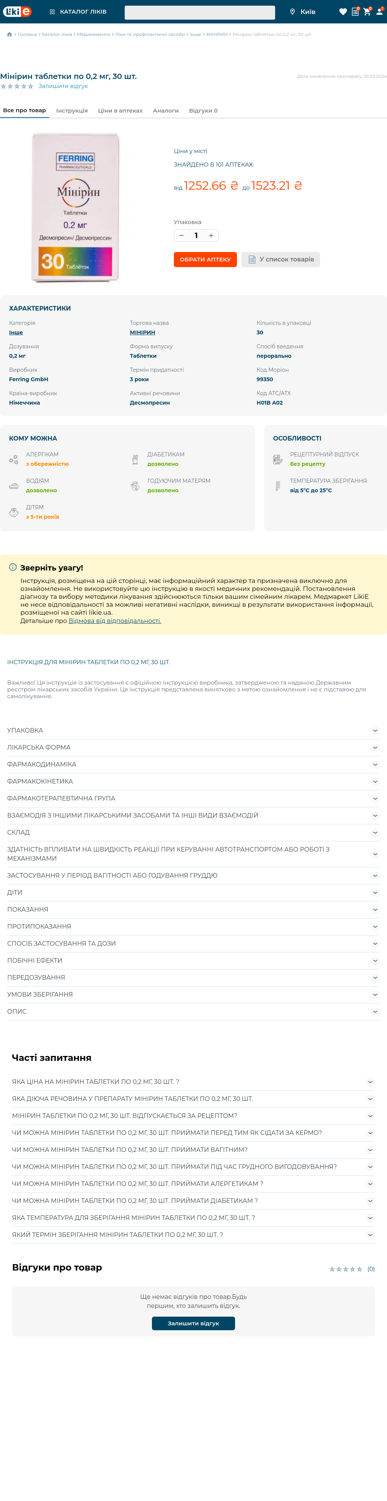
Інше (16, 332)
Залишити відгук (63, 86)
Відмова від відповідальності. (114, 621)
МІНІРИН (142, 332)
